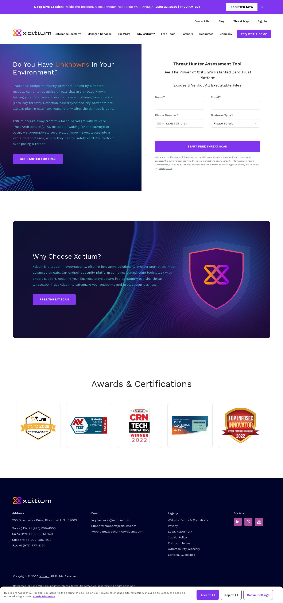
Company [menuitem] (226, 33)
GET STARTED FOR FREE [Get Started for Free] (38, 159)
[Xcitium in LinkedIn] (238, 522)
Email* (216, 97)
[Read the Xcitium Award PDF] (190, 425)
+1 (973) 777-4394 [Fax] (32, 545)
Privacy (173, 525)
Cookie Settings (258, 595)
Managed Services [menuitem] (100, 33)
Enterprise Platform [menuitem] (68, 33)
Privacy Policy (165, 168)
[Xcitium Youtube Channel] (259, 522)
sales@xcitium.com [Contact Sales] (116, 520)
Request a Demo (254, 34)
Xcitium (44, 576)
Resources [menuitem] (206, 33)
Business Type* (222, 115)
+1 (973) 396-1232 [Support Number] (38, 539)
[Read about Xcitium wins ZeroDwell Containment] (240, 425)
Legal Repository (180, 531)
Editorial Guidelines (181, 554)
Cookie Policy (177, 537)
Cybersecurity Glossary (184, 548)
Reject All (231, 595)
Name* (160, 97)
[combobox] (160, 123)
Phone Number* (166, 115)
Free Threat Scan (54, 299)
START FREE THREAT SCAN (207, 146)
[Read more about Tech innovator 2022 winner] (139, 425)
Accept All (208, 595)
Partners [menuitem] (187, 33)
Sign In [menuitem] (262, 21)
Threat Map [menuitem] (241, 21)
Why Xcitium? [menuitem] (145, 33)
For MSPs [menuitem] (124, 33)
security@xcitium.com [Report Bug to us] (126, 531)
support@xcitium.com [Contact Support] (120, 525)
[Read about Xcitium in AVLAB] (38, 425)
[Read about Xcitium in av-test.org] (88, 425)
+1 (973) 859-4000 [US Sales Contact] (42, 528)
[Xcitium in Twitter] (248, 522)
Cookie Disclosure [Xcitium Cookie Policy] (44, 596)
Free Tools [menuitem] (168, 33)
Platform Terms (179, 543)
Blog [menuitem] (221, 21)
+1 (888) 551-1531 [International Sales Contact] (41, 533)
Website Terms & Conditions (188, 520)
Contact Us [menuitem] (201, 21)
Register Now (241, 7)
